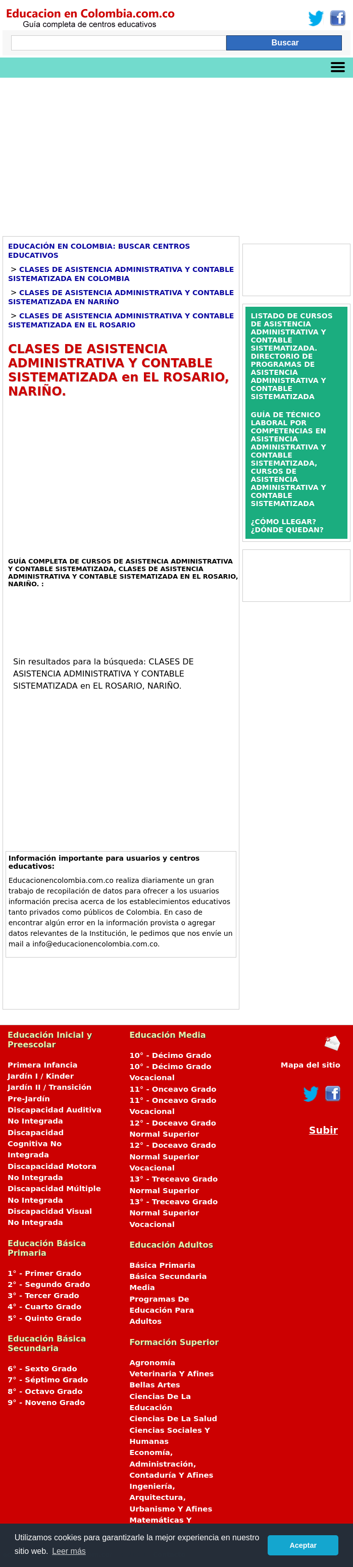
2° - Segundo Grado (49, 1284)
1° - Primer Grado (44, 1273)
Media (142, 1287)
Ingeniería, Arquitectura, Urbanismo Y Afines (170, 1498)
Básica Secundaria (168, 1276)
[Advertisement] (176, 153)
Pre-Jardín (29, 1098)
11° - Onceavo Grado (172, 1089)
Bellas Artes (154, 1384)
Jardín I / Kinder (41, 1076)
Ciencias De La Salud (173, 1418)
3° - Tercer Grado (43, 1295)
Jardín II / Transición (49, 1087)
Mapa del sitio (310, 1065)
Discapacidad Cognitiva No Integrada (36, 1144)
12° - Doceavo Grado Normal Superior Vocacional (172, 1156)
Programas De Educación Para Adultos (161, 1310)
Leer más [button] (69, 1551)
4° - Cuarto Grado (44, 1306)
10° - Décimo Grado (170, 1055)
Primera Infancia (43, 1065)
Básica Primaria (162, 1265)
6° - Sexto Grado (42, 1368)
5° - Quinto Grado (44, 1318)
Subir (323, 1130)
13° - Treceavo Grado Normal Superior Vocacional (173, 1213)
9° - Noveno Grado (46, 1402)
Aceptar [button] (303, 1545)
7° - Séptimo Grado (48, 1379)
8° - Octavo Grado (45, 1391)
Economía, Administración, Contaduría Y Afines (171, 1464)
